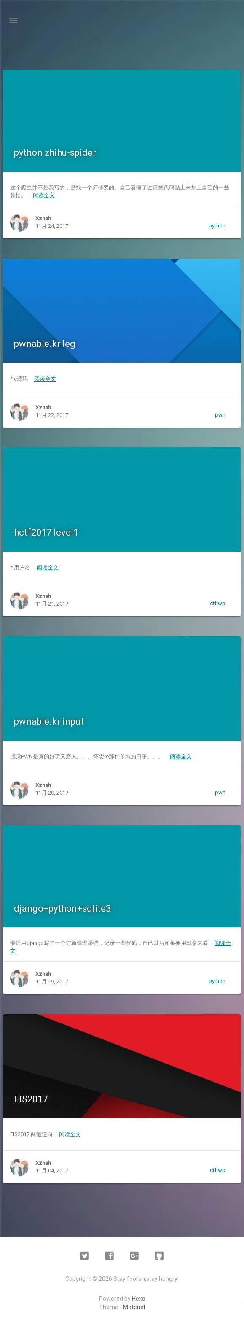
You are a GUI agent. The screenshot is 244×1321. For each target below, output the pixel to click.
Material (134, 1307)
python (217, 225)
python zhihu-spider (55, 152)
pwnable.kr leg (44, 343)
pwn (220, 414)
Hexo (138, 1298)
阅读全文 (44, 195)
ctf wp (217, 603)
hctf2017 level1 (46, 532)
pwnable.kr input (49, 721)
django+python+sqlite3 (62, 908)
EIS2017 (31, 1099)
